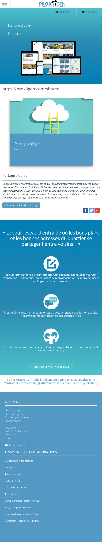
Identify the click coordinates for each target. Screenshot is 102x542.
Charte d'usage (13, 410)
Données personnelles (17, 417)
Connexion (89, 12)
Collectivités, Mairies (15, 431)
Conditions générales (16, 414)
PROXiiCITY (10, 427)
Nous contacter (15, 445)
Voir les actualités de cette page (21, 205)
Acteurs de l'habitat (15, 434)
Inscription (63, 12)
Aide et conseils (13, 420)
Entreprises (11, 438)
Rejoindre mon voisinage (51, 366)
